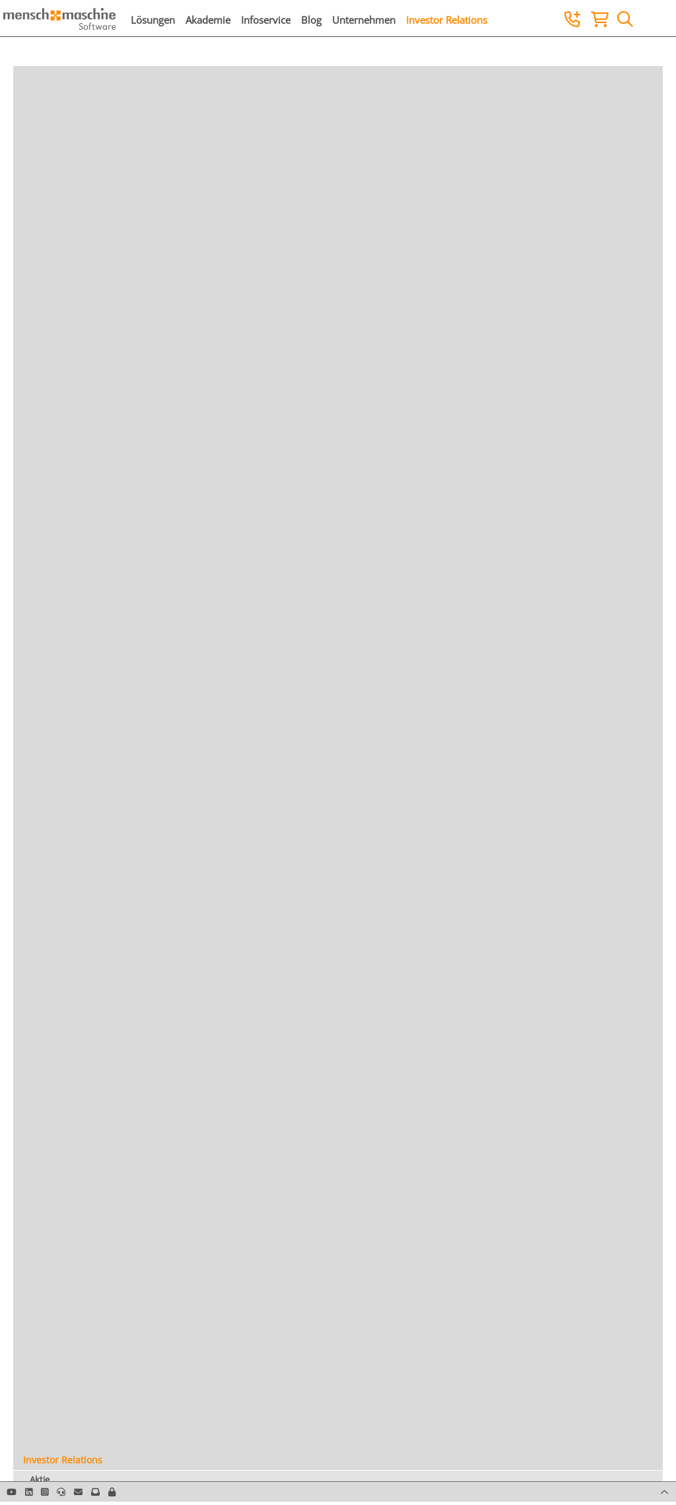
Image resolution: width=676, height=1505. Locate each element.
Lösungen (153, 19)
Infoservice (265, 19)
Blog (311, 19)
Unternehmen (363, 19)
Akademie (208, 19)
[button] (112, 1492)
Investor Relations (446, 19)
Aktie (40, 1479)
